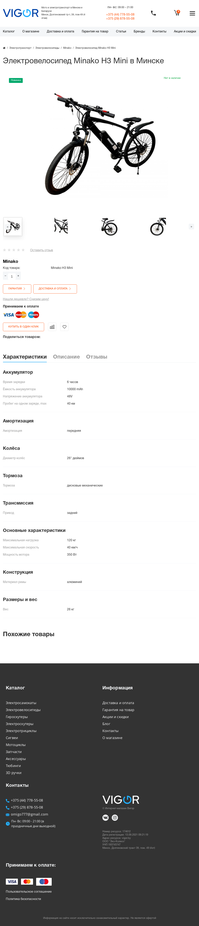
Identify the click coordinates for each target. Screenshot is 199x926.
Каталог (9, 31)
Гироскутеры (17, 716)
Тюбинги (13, 765)
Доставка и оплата (60, 31)
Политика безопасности (23, 899)
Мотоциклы (16, 744)
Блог (106, 723)
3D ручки (13, 772)
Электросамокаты (21, 702)
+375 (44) (120, 14)
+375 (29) (120, 18)
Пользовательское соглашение (29, 891)
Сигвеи (12, 737)
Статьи (121, 31)
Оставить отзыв (41, 250)
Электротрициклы (21, 730)
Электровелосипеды (23, 709)
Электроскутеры (20, 723)
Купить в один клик (23, 327)
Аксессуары (16, 758)
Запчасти (14, 751)
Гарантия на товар (95, 31)
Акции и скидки (185, 31)
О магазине (30, 31)
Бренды (139, 31)
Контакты (159, 31)
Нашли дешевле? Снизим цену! (26, 299)
